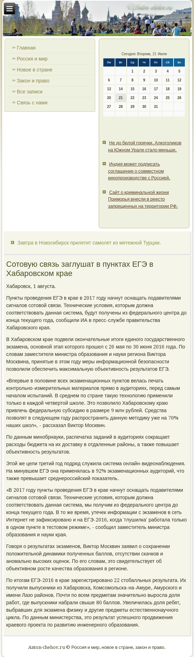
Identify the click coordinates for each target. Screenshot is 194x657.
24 (156, 98)
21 (121, 98)
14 (121, 89)
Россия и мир (32, 59)
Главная (26, 48)
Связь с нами (32, 102)
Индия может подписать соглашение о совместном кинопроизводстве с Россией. (139, 170)
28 (121, 107)
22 (132, 98)
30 (144, 107)
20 (109, 98)
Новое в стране (35, 70)
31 (156, 107)
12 (179, 80)
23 (144, 98)
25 (168, 98)
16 (144, 89)
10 (156, 80)
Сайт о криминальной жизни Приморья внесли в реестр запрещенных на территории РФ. (143, 199)
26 (179, 98)
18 (168, 89)
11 (168, 80)
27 (109, 107)
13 (109, 89)
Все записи (30, 91)
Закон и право (33, 80)
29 (132, 107)
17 (156, 89)
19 (179, 89)
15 (132, 89)
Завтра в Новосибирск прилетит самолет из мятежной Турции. (89, 243)
